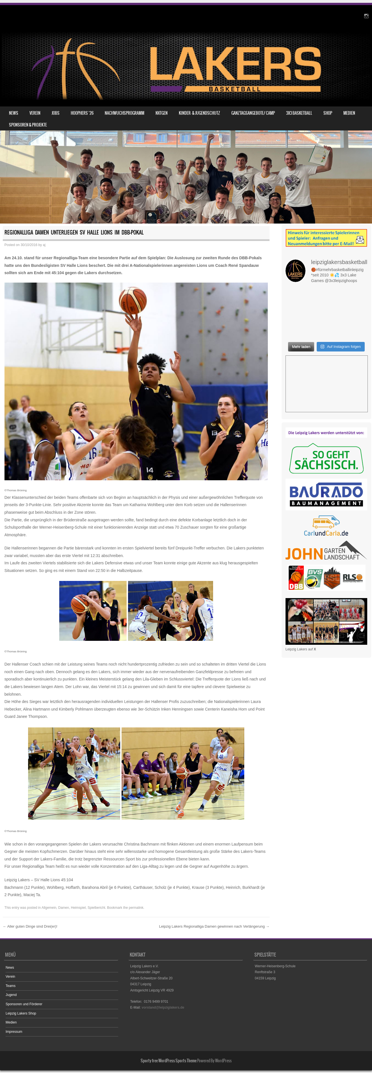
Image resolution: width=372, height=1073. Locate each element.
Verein (34, 113)
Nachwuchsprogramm (124, 113)
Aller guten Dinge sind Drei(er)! (30, 926)
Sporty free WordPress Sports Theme (169, 1061)
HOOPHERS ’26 (82, 113)
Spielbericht (96, 908)
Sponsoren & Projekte (28, 125)
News (13, 113)
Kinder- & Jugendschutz (199, 113)
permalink (136, 908)
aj (44, 245)
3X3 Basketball (299, 113)
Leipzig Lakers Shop (21, 1013)
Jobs (56, 113)
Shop (327, 113)
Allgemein (49, 908)
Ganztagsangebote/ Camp (253, 113)
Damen (63, 908)
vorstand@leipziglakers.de (163, 1007)
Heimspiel (78, 908)
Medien (349, 113)
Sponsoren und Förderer (24, 1004)
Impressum (14, 1032)
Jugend (11, 995)
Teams (10, 986)
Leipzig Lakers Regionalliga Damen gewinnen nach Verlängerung (214, 926)
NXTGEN (162, 113)
